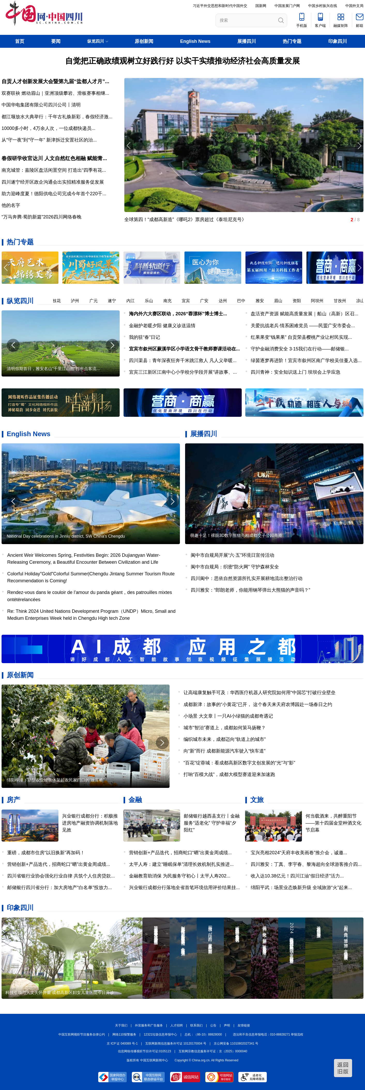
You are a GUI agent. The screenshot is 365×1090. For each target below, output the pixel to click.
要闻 (55, 41)
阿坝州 (324, 301)
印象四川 (337, 41)
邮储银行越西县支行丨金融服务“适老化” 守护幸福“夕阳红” (212, 823)
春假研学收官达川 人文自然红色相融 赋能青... (54, 158)
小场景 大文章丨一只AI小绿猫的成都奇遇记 (228, 716)
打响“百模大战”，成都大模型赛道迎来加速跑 (229, 774)
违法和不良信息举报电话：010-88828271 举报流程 (268, 1034)
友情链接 (244, 1025)
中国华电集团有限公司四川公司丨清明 (41, 104)
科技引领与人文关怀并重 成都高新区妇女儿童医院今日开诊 (59, 992)
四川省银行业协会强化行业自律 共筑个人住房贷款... (61, 876)
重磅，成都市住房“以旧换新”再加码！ (46, 852)
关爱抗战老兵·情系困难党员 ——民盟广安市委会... (303, 325)
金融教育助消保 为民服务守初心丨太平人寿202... (179, 876)
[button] (359, 268)
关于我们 (121, 1025)
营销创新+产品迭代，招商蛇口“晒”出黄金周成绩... (58, 864)
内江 (137, 301)
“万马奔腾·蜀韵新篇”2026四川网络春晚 (41, 216)
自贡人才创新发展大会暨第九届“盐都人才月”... (55, 81)
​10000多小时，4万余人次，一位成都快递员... (48, 128)
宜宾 (192, 301)
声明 (227, 1025)
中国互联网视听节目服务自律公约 (81, 1034)
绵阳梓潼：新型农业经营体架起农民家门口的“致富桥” (56, 780)
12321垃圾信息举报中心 (160, 1034)
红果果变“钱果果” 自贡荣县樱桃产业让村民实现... (301, 337)
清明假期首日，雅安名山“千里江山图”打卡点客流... (53, 368)
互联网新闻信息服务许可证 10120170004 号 (175, 1043)
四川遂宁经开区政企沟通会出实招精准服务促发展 (53, 182)
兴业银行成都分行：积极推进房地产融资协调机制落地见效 (90, 823)
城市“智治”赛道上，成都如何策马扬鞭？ (225, 727)
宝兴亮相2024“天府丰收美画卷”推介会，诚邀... (299, 852)
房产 (13, 800)
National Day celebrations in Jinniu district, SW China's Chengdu (66, 536)
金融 (135, 800)
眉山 (285, 301)
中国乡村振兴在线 (322, 6)
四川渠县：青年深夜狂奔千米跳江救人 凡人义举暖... (183, 360)
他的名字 (11, 205)
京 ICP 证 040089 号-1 (122, 1043)
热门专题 (292, 41)
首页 (19, 41)
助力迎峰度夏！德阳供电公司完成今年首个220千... (54, 193)
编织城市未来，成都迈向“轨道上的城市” (225, 739)
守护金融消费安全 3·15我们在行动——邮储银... (300, 348)
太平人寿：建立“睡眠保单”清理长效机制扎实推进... (181, 864)
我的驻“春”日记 (144, 337)
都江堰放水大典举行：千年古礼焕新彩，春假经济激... (57, 116)
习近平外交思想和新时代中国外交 (220, 6)
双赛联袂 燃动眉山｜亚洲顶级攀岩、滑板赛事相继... (55, 93)
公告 (213, 1025)
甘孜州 (346, 301)
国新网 (260, 6)
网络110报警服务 (124, 1034)
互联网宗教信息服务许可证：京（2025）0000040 (213, 1051)
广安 (211, 301)
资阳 (303, 301)
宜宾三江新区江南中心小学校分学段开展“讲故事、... (183, 372)
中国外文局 (354, 6)
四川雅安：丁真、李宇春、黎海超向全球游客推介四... (306, 864)
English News (195, 41)
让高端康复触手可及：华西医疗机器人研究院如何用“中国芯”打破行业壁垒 (260, 692)
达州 (229, 301)
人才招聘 (176, 1025)
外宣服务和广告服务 (149, 1025)
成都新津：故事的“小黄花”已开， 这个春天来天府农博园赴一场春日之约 (258, 704)
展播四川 (246, 41)
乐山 (155, 301)
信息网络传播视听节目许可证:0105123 (144, 1051)
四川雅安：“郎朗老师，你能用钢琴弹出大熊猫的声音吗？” (250, 590)
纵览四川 (20, 301)
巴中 (248, 301)
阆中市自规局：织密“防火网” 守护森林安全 (235, 566)
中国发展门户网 (287, 6)
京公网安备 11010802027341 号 (236, 1043)
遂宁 (119, 301)
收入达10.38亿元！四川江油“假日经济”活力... (297, 876)
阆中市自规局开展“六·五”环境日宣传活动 (232, 555)
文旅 (257, 800)
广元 (100, 301)
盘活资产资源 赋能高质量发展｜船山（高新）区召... (304, 313)
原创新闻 (144, 41)
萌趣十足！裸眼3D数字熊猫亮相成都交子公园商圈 (236, 535)
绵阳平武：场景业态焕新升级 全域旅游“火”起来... (301, 887)
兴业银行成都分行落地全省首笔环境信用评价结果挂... (184, 887)
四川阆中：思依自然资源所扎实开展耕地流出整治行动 (246, 578)
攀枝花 (61, 301)
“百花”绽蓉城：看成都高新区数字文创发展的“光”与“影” (239, 762)
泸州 (82, 301)
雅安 (266, 301)
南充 (174, 301)
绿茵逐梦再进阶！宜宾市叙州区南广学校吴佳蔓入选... (306, 360)
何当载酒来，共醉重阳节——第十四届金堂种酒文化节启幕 (333, 823)
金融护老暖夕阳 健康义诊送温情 (162, 325)
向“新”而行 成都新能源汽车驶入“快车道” (224, 751)
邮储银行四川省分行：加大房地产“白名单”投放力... (59, 887)
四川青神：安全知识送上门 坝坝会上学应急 (295, 372)
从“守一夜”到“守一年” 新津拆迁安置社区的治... (49, 140)
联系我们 (196, 1025)
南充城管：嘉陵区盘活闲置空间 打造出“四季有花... (54, 170)
